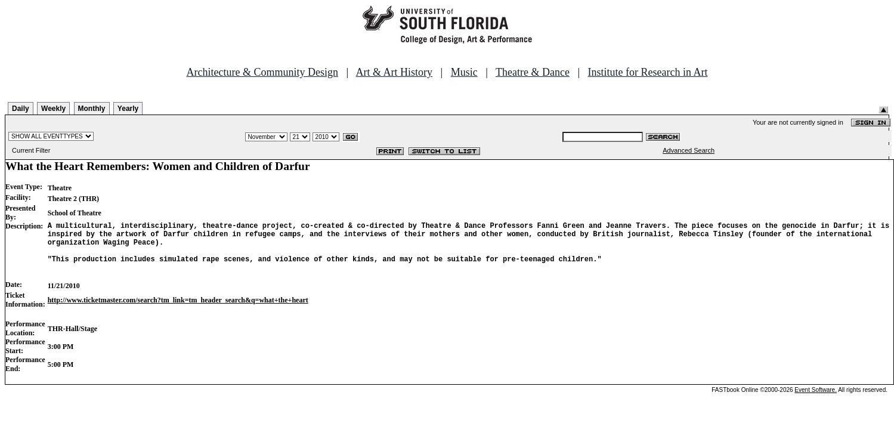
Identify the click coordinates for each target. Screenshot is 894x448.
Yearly (127, 108)
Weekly (53, 108)
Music (464, 72)
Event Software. (815, 402)
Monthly (92, 108)
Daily (20, 108)
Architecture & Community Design (262, 72)
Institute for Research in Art (648, 72)
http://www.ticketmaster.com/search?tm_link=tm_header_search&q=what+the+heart (178, 312)
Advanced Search (688, 150)
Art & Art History (394, 72)
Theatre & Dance (533, 72)
